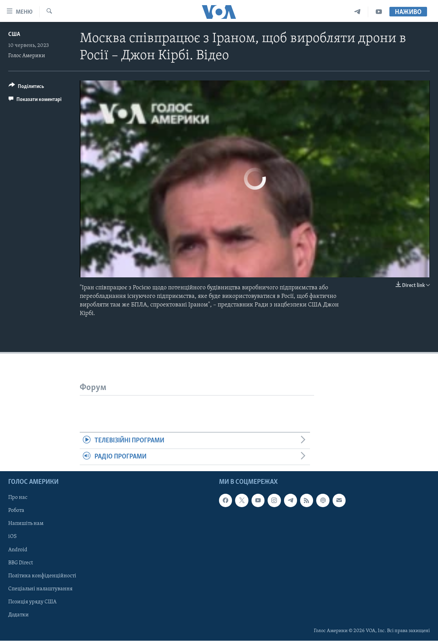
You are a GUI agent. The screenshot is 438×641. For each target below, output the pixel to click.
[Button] (26, 87)
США (14, 34)
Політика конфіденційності (42, 576)
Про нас (17, 498)
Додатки (18, 615)
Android (17, 550)
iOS (12, 537)
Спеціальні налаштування (40, 589)
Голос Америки (26, 56)
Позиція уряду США (32, 602)
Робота (16, 511)
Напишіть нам (25, 524)
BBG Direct (20, 563)
